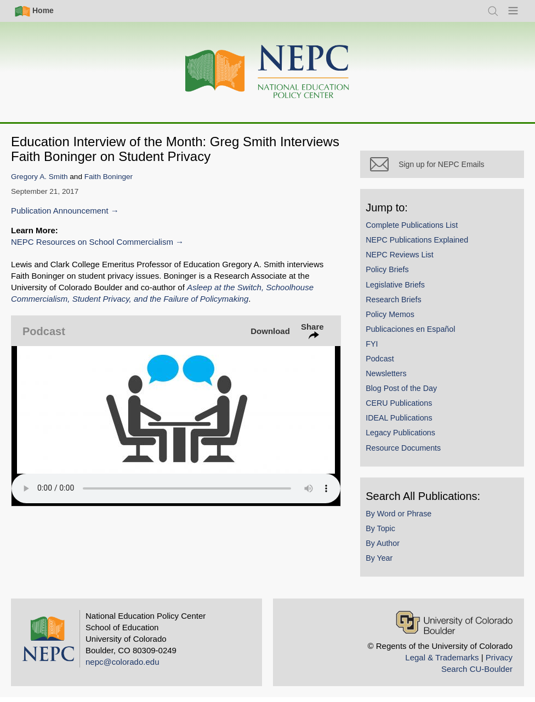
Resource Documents (408, 452)
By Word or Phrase (403, 518)
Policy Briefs (392, 274)
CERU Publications (404, 407)
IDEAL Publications (404, 422)
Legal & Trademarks (442, 661)
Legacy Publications (405, 437)
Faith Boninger (108, 176)
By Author (388, 547)
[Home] (267, 72)
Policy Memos (395, 318)
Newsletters (391, 377)
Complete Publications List (417, 229)
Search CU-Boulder (477, 673)
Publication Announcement (60, 210)
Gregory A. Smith (39, 176)
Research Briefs (398, 304)
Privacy (499, 661)
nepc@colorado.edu (123, 666)
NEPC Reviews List (405, 259)
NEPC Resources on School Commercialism (92, 241)
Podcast (385, 363)
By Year (384, 562)
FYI (377, 348)
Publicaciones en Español (415, 333)
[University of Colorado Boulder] (454, 626)
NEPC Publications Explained (422, 244)
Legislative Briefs (400, 289)
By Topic (385, 532)
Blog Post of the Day (406, 392)
